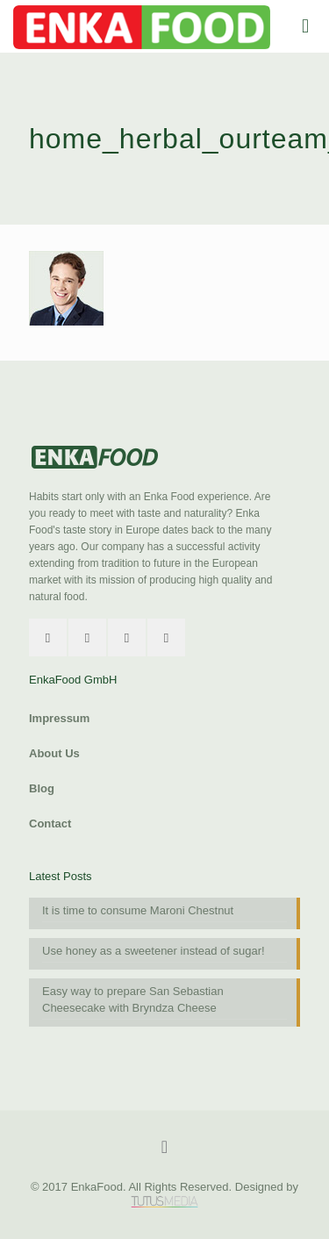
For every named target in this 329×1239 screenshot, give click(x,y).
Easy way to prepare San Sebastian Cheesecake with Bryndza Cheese (133, 999)
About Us (54, 753)
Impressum (59, 718)
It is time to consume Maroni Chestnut (137, 910)
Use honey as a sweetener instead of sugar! (153, 950)
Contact (50, 823)
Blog (41, 788)
